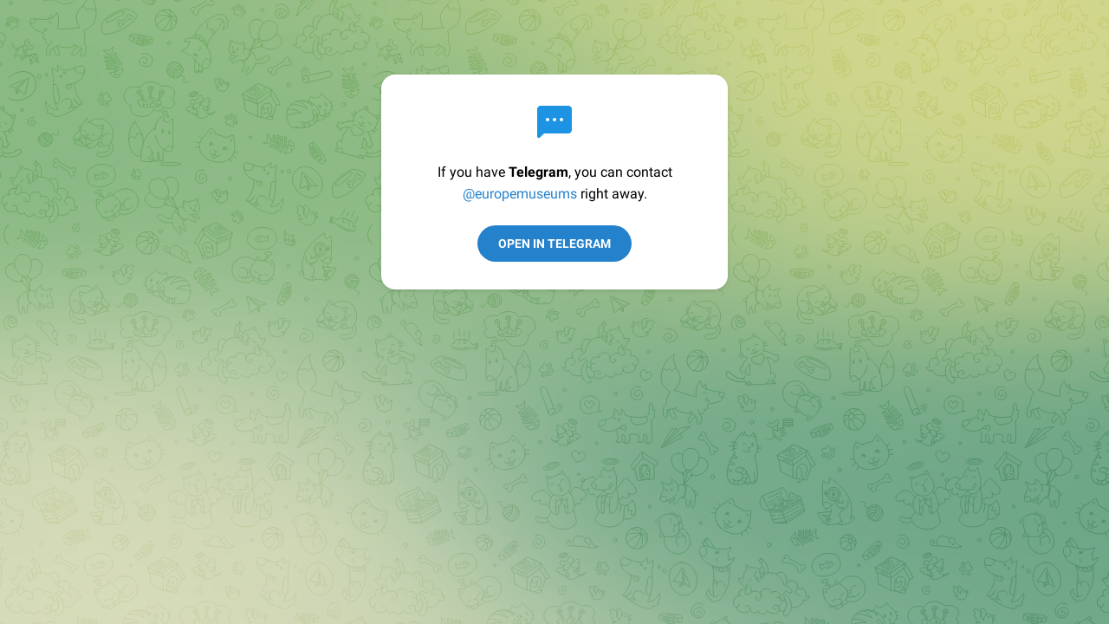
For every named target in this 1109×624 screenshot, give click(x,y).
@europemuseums (520, 193)
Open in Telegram (554, 243)
